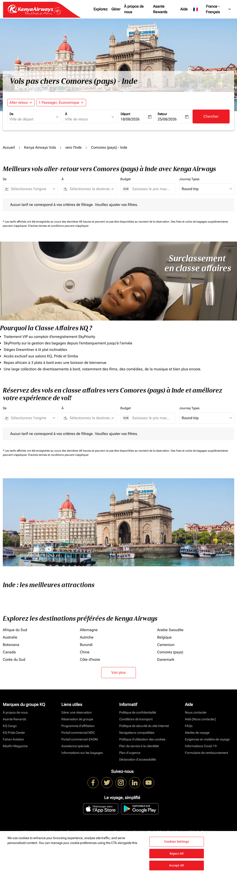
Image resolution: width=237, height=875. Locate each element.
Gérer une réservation (76, 712)
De (11, 114)
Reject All (177, 853)
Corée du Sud (14, 659)
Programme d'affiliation (78, 726)
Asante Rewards (160, 9)
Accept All (176, 865)
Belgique (164, 637)
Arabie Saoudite (170, 630)
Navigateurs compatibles (136, 732)
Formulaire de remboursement (206, 753)
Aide (184, 9)
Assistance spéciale (75, 746)
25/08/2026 (167, 119)
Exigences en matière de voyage (207, 739)
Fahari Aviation (13, 739)
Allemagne (89, 630)
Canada (9, 652)
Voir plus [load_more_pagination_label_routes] (118, 672)
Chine (85, 652)
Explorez (101, 9)
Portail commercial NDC (78, 732)
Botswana (11, 644)
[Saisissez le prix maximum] (151, 189)
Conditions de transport (136, 719)
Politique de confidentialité (137, 712)
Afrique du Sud (15, 630)
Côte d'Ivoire (90, 659)
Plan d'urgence (129, 753)
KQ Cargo (10, 726)
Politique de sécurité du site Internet (144, 726)
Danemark (165, 659)
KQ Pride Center (14, 732)
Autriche (87, 637)
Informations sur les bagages (82, 753)
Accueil (9, 147)
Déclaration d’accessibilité (137, 759)
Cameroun (166, 644)
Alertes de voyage (197, 732)
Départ (125, 114)
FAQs (189, 726)
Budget (125, 179)
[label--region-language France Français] (212, 9)
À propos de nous (134, 9)
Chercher (210, 116)
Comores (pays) (170, 652)
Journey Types (189, 179)
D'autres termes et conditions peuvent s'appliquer (58, 225)
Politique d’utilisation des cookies (142, 739)
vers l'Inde (73, 147)
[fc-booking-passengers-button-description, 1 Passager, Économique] (59, 102)
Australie (10, 637)
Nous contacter (196, 712)
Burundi (86, 644)
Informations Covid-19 (201, 746)
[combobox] (31, 119)
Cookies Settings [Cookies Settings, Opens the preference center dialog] (176, 841)
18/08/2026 (130, 119)
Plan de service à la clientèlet (139, 746)
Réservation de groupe (77, 719)
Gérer (115, 9)
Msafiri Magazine (15, 746)
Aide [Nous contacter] (200, 719)
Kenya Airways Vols (40, 147)
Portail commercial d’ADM (79, 739)
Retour (162, 114)
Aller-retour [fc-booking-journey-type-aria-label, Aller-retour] (18, 102)
